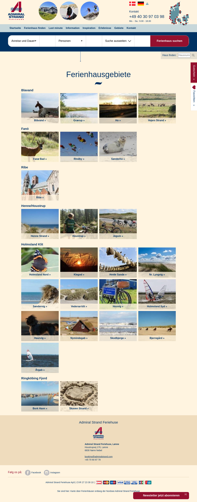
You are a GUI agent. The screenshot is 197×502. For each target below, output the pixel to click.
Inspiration (89, 28)
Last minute (56, 28)
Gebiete (118, 28)
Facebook (33, 472)
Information (73, 28)
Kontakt (131, 28)
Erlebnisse (104, 28)
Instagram (52, 472)
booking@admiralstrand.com (99, 456)
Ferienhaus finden (35, 28)
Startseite (15, 28)
